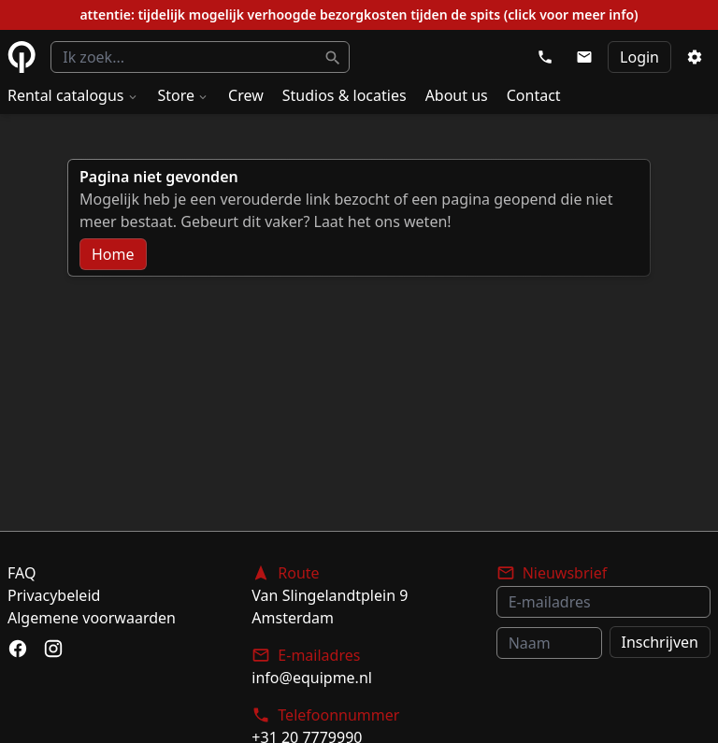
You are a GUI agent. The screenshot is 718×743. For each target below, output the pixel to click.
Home (113, 254)
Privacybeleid (53, 595)
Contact (534, 95)
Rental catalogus (73, 95)
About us (456, 95)
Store (184, 95)
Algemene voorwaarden (91, 617)
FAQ (21, 573)
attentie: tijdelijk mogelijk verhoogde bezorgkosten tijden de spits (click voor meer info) (358, 14)
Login (639, 57)
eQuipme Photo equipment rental (21, 57)
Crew (246, 95)
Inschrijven (660, 642)
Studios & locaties (344, 95)
